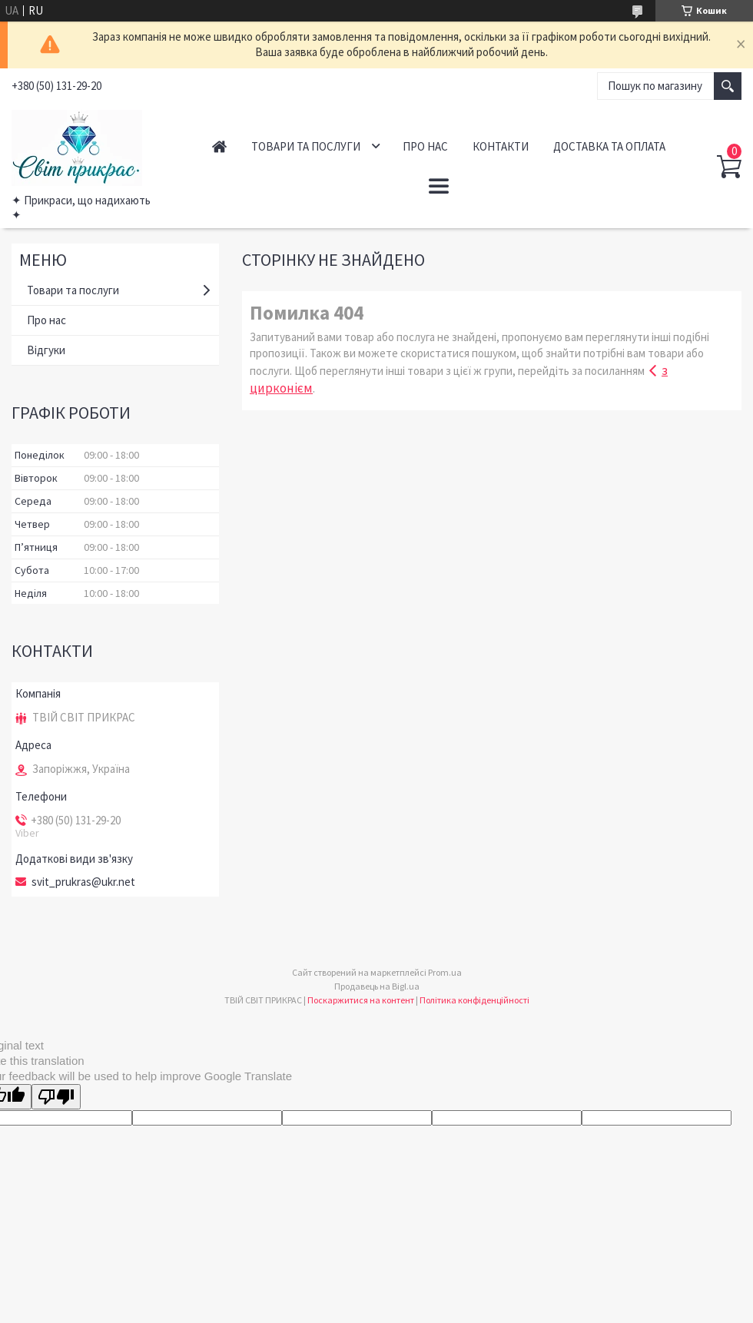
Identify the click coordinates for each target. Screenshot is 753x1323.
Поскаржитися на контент (360, 1000)
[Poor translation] (56, 1096)
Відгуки (46, 350)
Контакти (501, 146)
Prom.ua (445, 972)
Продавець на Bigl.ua (377, 986)
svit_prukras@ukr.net (83, 882)
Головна (219, 146)
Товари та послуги (305, 146)
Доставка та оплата (609, 146)
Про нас (425, 146)
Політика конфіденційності (474, 1000)
